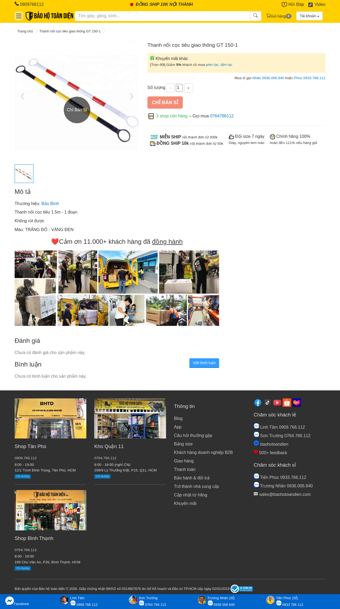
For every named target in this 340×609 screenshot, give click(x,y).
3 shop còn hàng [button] (170, 116)
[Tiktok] (267, 402)
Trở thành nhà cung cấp (196, 486)
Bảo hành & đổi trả (192, 478)
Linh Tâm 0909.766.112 (279, 427)
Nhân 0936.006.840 (268, 78)
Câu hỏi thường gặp (193, 435)
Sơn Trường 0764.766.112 (282, 435)
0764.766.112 (26, 550)
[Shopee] (287, 402)
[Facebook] (258, 402)
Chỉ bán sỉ (165, 102)
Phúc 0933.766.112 (309, 78)
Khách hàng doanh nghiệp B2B (203, 452)
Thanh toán (185, 469)
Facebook (17, 601)
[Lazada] (296, 402)
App (177, 427)
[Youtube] (277, 402)
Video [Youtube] (316, 5)
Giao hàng (184, 461)
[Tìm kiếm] (162, 15)
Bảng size (183, 444)
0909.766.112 (26, 458)
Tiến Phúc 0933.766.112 (280, 477)
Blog (178, 418)
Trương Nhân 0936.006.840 (283, 486)
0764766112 (222, 116)
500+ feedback (270, 452)
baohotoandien (271, 444)
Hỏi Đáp (293, 4)
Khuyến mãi (185, 503)
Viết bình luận (204, 363)
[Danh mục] (19, 16)
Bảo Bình (50, 203)
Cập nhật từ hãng (190, 495)
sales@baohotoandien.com (282, 494)
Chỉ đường (22, 476)
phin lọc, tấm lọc (219, 65)
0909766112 (29, 4)
